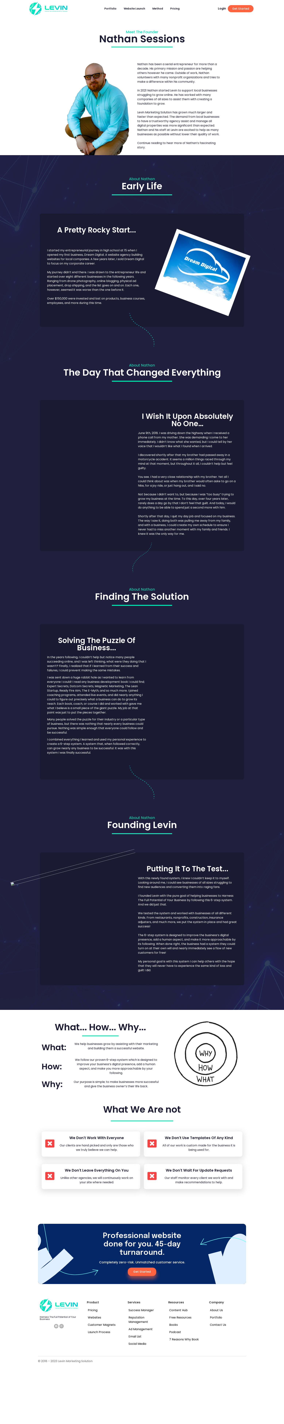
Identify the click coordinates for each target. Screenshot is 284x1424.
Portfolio (110, 8)
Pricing (175, 8)
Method (157, 8)
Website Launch (134, 8)
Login (222, 8)
